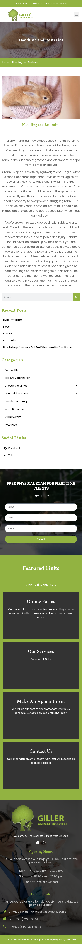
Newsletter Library (16, 401)
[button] (76, 14)
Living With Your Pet (16, 393)
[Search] (76, 297)
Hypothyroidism (12, 320)
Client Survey (13, 417)
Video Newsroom (15, 409)
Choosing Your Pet (16, 385)
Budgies (7, 333)
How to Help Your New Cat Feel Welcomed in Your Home (37, 347)
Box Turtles (10, 340)
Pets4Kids (11, 424)
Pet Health (11, 370)
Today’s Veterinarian (17, 378)
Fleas (6, 326)
